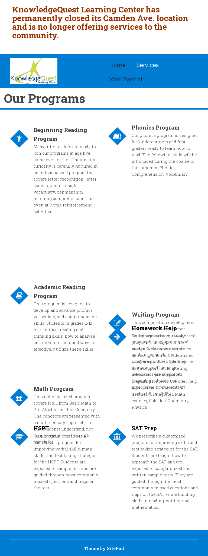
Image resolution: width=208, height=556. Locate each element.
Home (117, 65)
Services (147, 65)
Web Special (125, 79)
